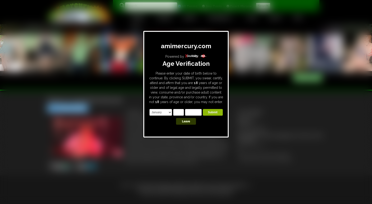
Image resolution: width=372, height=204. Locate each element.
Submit (213, 112)
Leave (186, 121)
